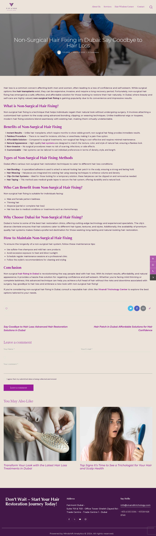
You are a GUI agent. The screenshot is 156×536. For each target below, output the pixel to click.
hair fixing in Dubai (28, 273)
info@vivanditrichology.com (136, 505)
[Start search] (150, 7)
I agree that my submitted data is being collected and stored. (32, 379)
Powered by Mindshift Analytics (67, 533)
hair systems (48, 143)
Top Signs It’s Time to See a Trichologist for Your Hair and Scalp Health (116, 467)
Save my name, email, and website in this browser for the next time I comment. (42, 357)
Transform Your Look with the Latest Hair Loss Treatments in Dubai (35, 467)
